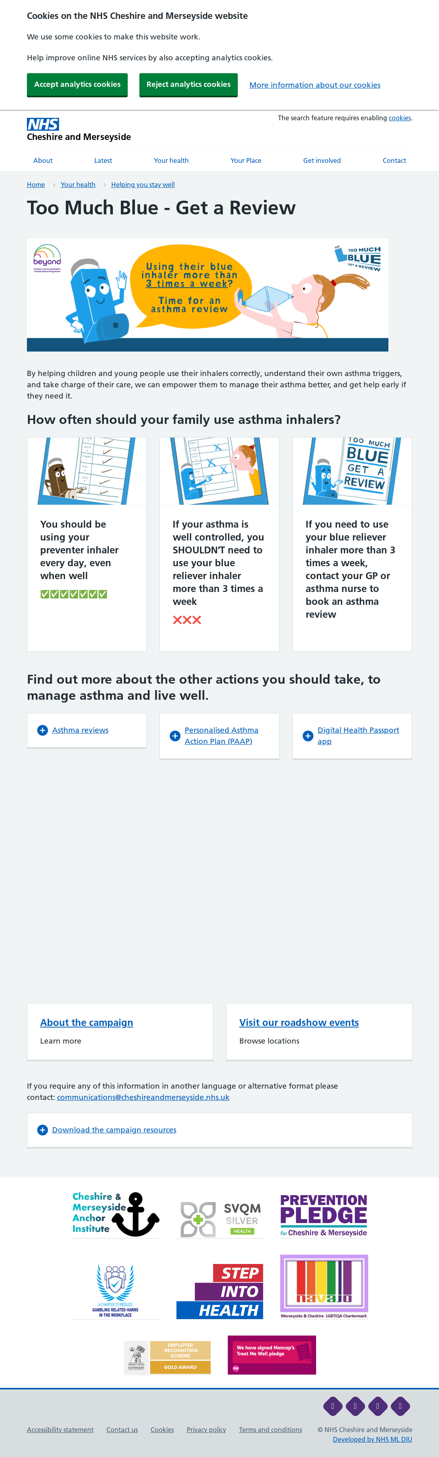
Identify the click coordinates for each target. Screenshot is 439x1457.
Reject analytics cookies (189, 84)
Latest (103, 160)
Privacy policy (206, 1430)
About (43, 160)
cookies (400, 118)
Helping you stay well (143, 185)
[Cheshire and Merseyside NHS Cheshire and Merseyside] (79, 130)
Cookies (162, 1430)
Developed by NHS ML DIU (372, 1439)
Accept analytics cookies (77, 84)
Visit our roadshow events (299, 1022)
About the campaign (86, 1022)
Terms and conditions (270, 1430)
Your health (171, 160)
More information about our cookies (314, 85)
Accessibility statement (60, 1430)
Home (36, 185)
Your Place (246, 160)
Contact (394, 160)
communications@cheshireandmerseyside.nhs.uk (143, 1097)
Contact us (122, 1430)
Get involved (322, 160)
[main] (219, 687)
